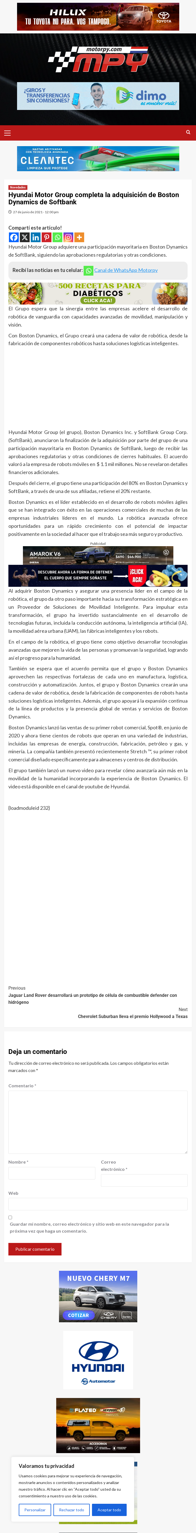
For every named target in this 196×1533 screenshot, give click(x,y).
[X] (25, 237)
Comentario (22, 1085)
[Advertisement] (98, 389)
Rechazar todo (71, 1509)
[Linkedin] (36, 237)
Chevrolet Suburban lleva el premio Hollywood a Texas (98, 1012)
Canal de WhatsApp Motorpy (126, 270)
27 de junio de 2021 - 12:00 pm (36, 212)
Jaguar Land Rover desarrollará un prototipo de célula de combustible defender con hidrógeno (98, 995)
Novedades (18, 187)
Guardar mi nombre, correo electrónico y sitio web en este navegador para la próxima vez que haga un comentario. (89, 1227)
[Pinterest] (46, 237)
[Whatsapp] (57, 237)
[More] (79, 237)
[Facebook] (14, 237)
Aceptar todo (109, 1509)
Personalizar (35, 1509)
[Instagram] (68, 237)
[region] (72, 1489)
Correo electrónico (114, 1165)
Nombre (18, 1161)
